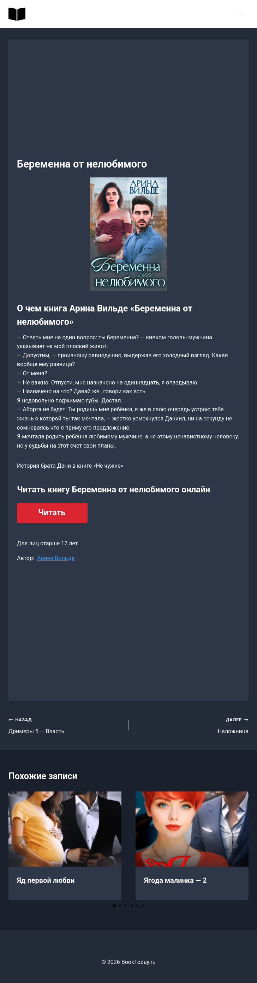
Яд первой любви (45, 880)
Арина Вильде (55, 558)
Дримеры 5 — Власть (65, 725)
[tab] (114, 906)
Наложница (191, 725)
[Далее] (235, 845)
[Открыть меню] (242, 13)
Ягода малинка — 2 (175, 880)
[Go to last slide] (21, 845)
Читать (51, 512)
